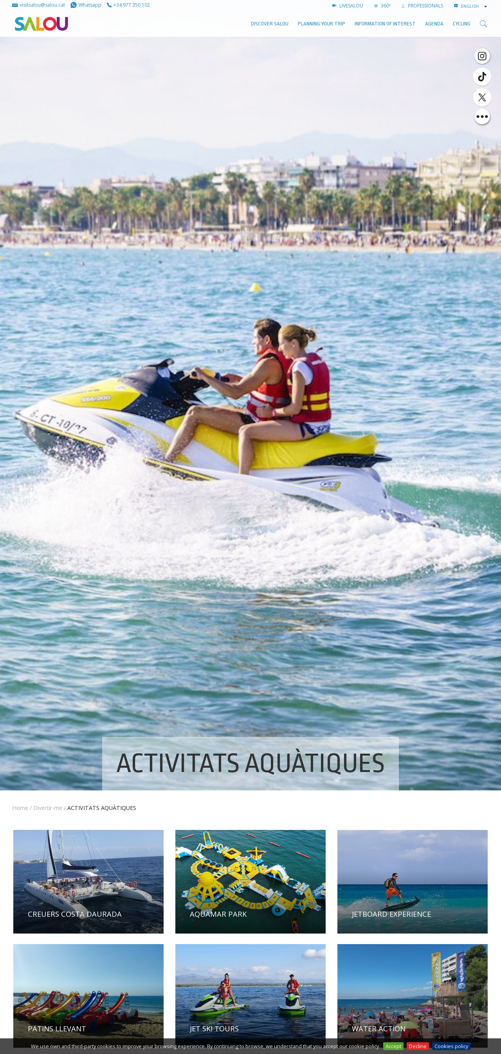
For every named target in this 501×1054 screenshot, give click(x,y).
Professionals (422, 5)
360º (382, 5)
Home (20, 808)
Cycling (461, 24)
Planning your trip (321, 24)
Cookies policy (451, 1046)
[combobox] (474, 6)
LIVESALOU (347, 5)
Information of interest (385, 24)
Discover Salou (269, 24)
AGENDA (434, 24)
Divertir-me (47, 808)
